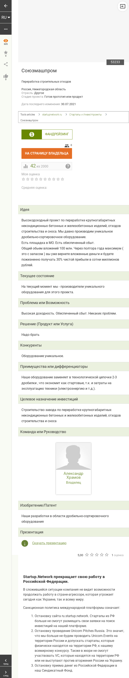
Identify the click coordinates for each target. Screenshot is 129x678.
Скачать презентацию (49, 543)
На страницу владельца (48, 151)
